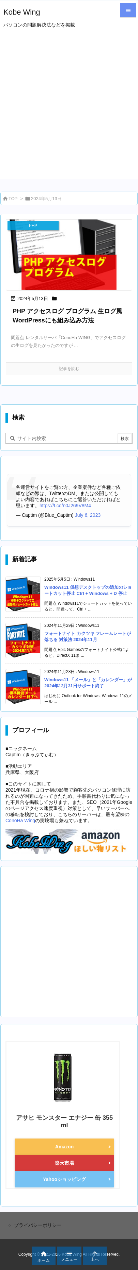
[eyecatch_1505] (69, 254)
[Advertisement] (69, 110)
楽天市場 (64, 1163)
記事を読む (69, 368)
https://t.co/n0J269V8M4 (65, 505)
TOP (13, 198)
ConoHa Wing (20, 820)
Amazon (64, 1146)
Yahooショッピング (64, 1179)
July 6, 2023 (88, 515)
